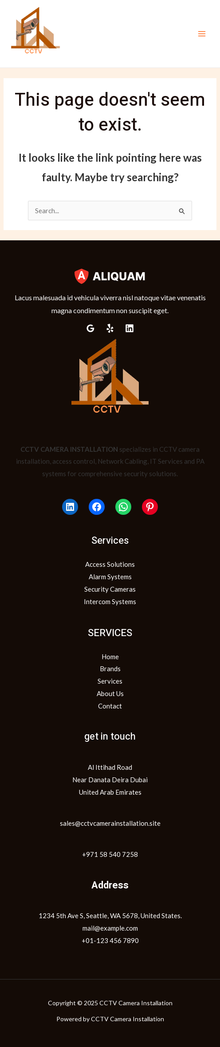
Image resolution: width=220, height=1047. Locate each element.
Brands (110, 669)
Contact (110, 706)
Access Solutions (110, 564)
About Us (110, 693)
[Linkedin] (129, 328)
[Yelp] (110, 328)
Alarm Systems (110, 577)
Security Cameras (110, 589)
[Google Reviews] (90, 328)
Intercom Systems (110, 601)
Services (110, 681)
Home (110, 657)
